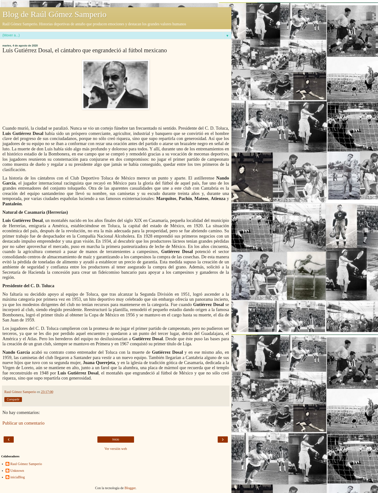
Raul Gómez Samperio (26, 464)
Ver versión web (115, 449)
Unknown (17, 471)
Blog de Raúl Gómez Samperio (54, 14)
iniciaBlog (17, 477)
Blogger (130, 488)
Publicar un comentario (23, 423)
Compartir (13, 399)
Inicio (115, 439)
